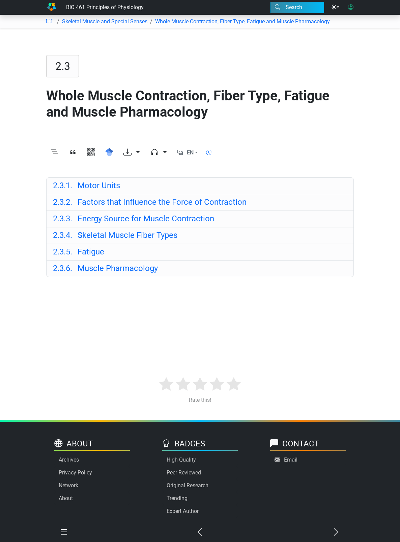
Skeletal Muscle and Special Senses (104, 21)
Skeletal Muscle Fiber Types (115, 235)
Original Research (187, 485)
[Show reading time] (208, 152)
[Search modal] (297, 7)
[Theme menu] (335, 7)
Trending (177, 498)
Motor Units (86, 185)
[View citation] (72, 152)
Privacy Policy (75, 472)
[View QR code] (91, 152)
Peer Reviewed (184, 472)
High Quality (181, 460)
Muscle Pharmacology (105, 268)
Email (290, 460)
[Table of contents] (49, 22)
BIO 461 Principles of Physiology (105, 7)
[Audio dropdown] (159, 152)
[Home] (51, 7)
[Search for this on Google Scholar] (109, 152)
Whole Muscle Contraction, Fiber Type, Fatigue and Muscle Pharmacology (242, 21)
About (66, 498)
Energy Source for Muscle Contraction (133, 218)
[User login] (351, 7)
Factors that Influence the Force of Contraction (150, 202)
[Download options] (132, 152)
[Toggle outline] (54, 152)
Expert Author (183, 511)
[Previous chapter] (200, 532)
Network (68, 485)
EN (190, 152)
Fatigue (78, 251)
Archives (69, 460)
